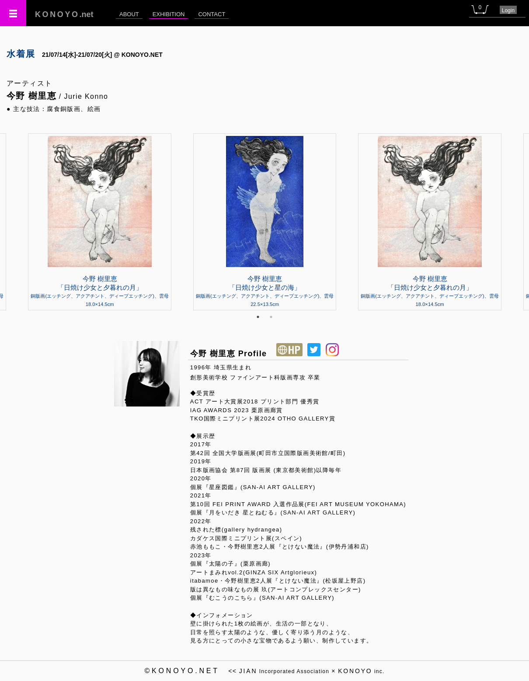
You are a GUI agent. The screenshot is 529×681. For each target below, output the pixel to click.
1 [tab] (258, 317)
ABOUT (129, 14)
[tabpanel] (264, 221)
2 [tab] (271, 317)
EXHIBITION (169, 14)
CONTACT (211, 14)
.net (64, 14)
